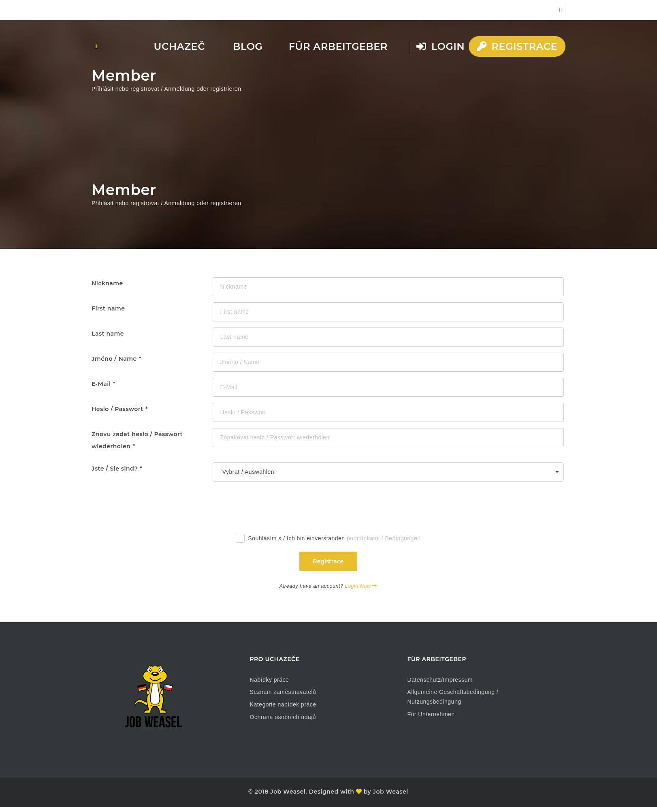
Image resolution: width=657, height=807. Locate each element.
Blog (247, 46)
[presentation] (276, 503)
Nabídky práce (269, 679)
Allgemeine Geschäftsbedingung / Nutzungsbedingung (452, 697)
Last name (108, 333)
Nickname (107, 283)
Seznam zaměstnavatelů (283, 692)
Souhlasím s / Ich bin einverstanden (328, 540)
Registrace (517, 46)
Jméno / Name (114, 358)
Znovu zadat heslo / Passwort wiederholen (137, 440)
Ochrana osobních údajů (283, 717)
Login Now (361, 586)
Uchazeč (179, 46)
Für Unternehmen (430, 714)
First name (108, 308)
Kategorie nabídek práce (283, 704)
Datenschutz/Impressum (439, 679)
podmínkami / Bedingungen (383, 538)
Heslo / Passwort (117, 409)
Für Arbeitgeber (338, 46)
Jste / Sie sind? (115, 468)
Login (440, 46)
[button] (18, 789)
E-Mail (101, 383)
